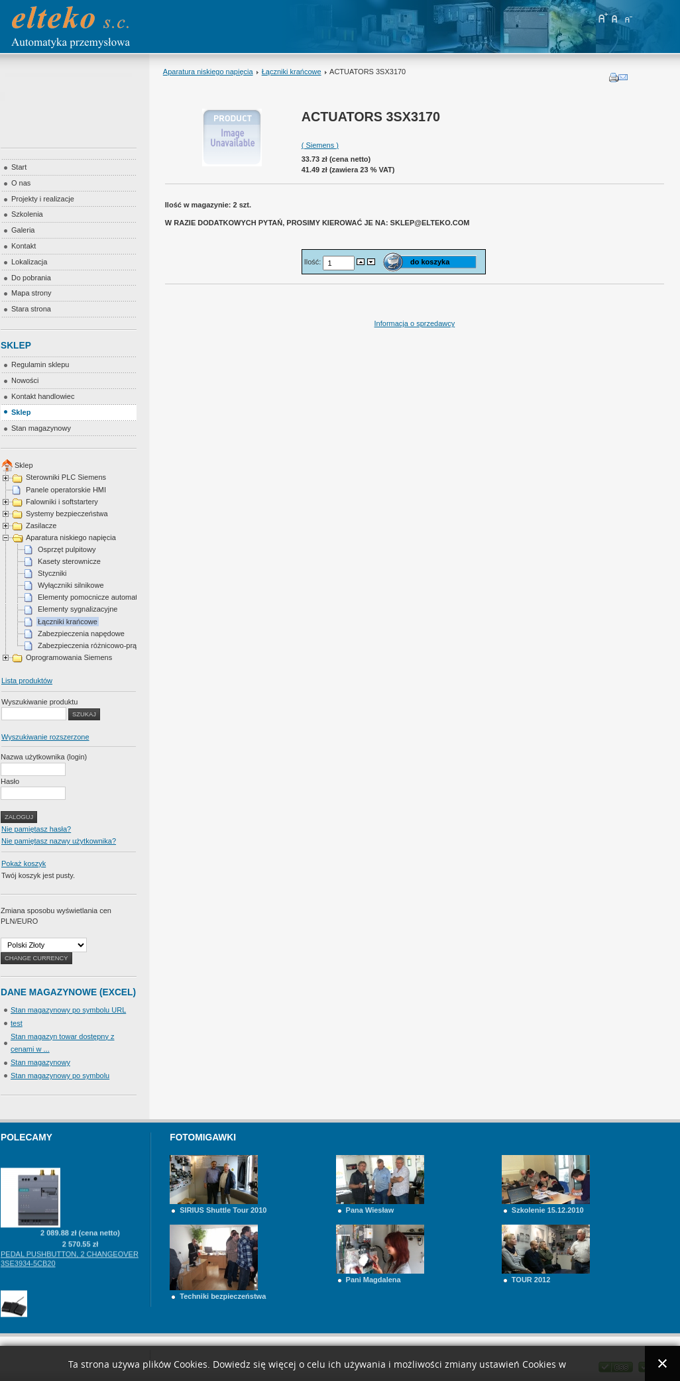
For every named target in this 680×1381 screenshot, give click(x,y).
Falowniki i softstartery (62, 502)
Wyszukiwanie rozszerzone (45, 737)
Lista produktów (26, 681)
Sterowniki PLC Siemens (66, 477)
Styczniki (52, 573)
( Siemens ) (320, 145)
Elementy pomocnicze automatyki (92, 597)
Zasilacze (41, 525)
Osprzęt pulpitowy (66, 549)
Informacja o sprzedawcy (414, 323)
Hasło (10, 781)
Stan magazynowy (40, 1062)
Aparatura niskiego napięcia (208, 72)
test (17, 1023)
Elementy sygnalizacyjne (77, 609)
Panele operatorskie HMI (66, 490)
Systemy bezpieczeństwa (67, 514)
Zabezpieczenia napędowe (81, 633)
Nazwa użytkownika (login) (44, 757)
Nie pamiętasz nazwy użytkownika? (58, 841)
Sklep (24, 465)
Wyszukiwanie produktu (39, 702)
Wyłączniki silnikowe (71, 585)
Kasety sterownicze (69, 561)
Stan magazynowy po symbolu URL (68, 1010)
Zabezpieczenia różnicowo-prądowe (96, 645)
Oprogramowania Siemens (69, 657)
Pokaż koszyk (23, 863)
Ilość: (313, 262)
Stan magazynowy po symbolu (60, 1075)
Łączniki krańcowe (291, 72)
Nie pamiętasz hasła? (36, 829)
